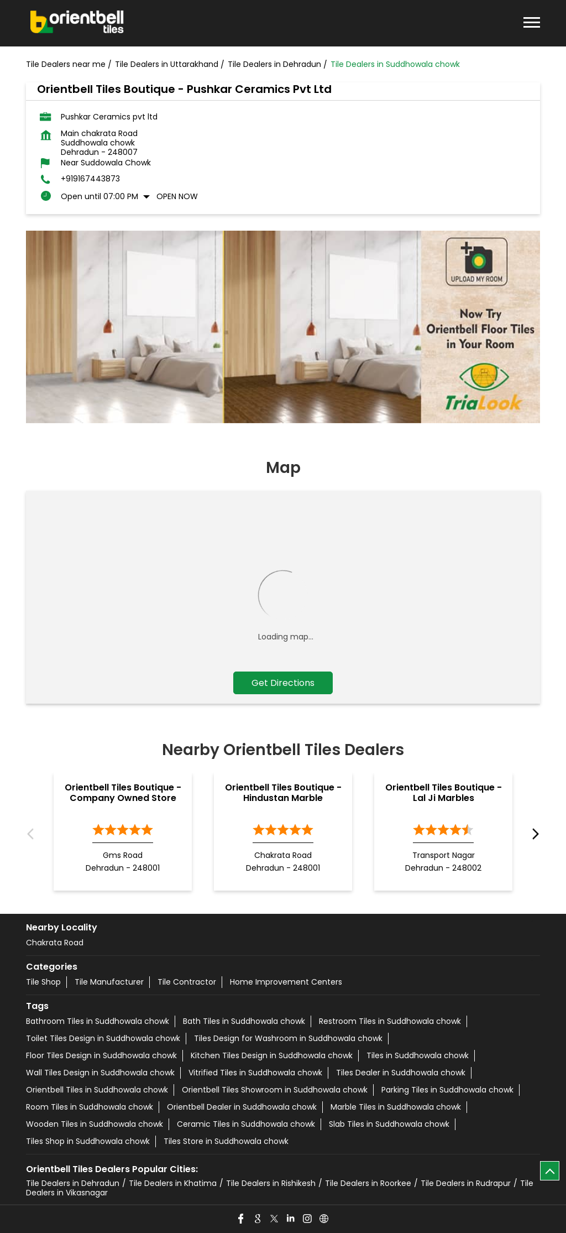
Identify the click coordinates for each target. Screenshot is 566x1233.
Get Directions (283, 683)
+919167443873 (90, 179)
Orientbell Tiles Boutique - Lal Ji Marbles (443, 792)
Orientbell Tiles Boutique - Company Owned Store (123, 792)
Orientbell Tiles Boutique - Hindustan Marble (283, 792)
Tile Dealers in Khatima (173, 1183)
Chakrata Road (54, 942)
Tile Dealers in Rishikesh (271, 1183)
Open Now (177, 196)
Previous (33, 834)
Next (533, 834)
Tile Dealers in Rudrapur (466, 1183)
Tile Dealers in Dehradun (72, 1183)
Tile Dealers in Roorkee (368, 1183)
